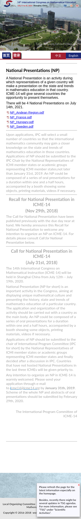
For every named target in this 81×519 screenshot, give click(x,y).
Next (79, 29)
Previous (1, 29)
